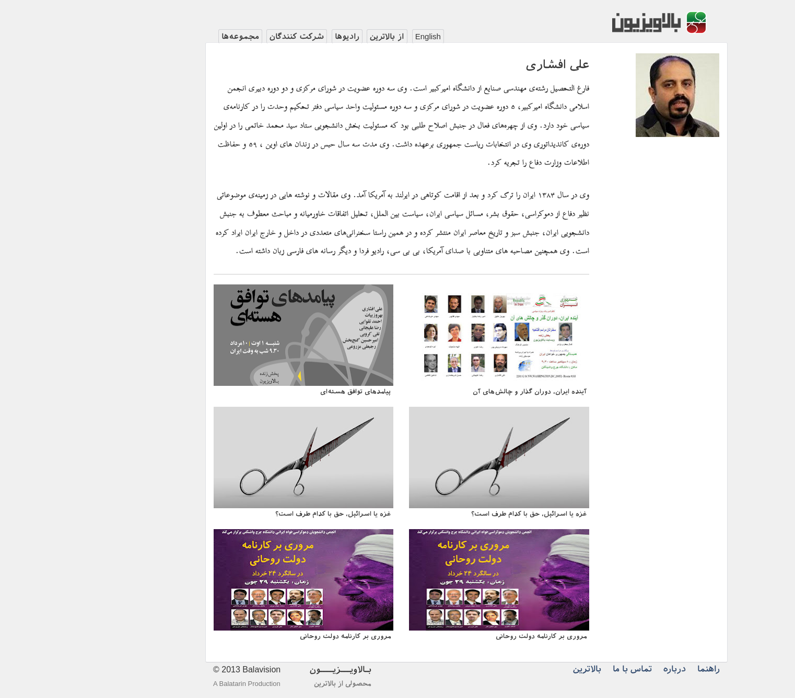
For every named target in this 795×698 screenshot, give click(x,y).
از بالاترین (318, 36)
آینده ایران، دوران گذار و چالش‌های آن (461, 391)
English (359, 36)
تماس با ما (563, 669)
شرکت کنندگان (228, 36)
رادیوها (278, 36)
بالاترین (518, 669)
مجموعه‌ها (171, 36)
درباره (605, 669)
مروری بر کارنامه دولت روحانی (472, 636)
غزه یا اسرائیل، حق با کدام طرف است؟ (460, 514)
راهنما (639, 669)
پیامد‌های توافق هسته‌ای (286, 391)
